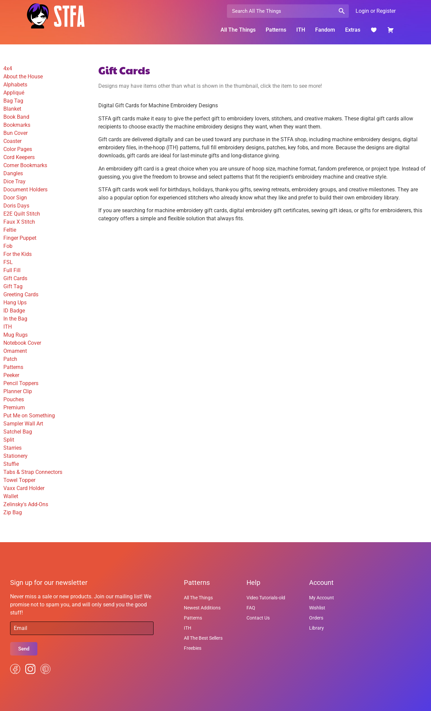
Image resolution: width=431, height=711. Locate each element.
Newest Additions (202, 607)
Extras (352, 30)
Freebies (192, 648)
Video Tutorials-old (265, 597)
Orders (316, 618)
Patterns (276, 30)
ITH (300, 30)
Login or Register (376, 11)
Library (316, 628)
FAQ (250, 607)
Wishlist (317, 607)
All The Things (238, 30)
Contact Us (258, 618)
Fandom (325, 30)
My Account (321, 597)
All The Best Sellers (203, 638)
